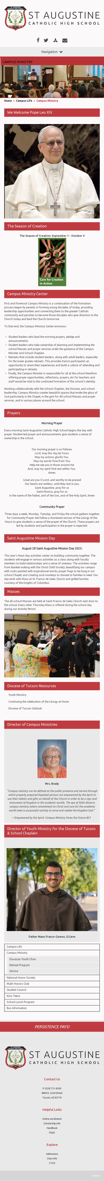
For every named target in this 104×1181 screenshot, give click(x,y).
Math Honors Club (18, 983)
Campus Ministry (47, 100)
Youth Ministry (17, 694)
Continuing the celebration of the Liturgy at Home (38, 701)
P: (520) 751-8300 (52, 1088)
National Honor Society (21, 977)
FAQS (52, 1132)
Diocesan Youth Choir (22, 959)
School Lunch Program (20, 1001)
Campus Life (24, 100)
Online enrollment (52, 1119)
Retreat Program (19, 965)
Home (8, 100)
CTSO (52, 1163)
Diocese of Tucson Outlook (25, 708)
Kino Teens (13, 995)
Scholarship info (52, 1123)
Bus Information (17, 1008)
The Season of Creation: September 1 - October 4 (52, 235)
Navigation (52, 52)
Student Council (16, 989)
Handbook (52, 1128)
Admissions (52, 1154)
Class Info (52, 1158)
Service (13, 971)
